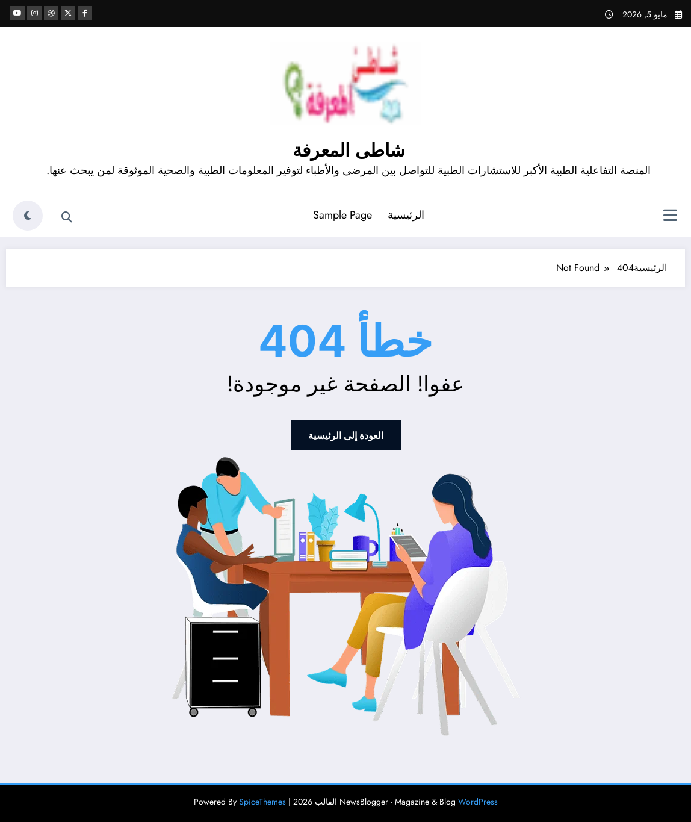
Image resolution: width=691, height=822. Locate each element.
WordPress (478, 802)
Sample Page (342, 215)
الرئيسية (406, 215)
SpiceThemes (262, 802)
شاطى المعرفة (349, 150)
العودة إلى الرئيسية (345, 435)
